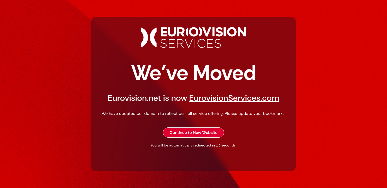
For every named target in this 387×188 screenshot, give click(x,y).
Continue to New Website (193, 132)
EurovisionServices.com (234, 97)
